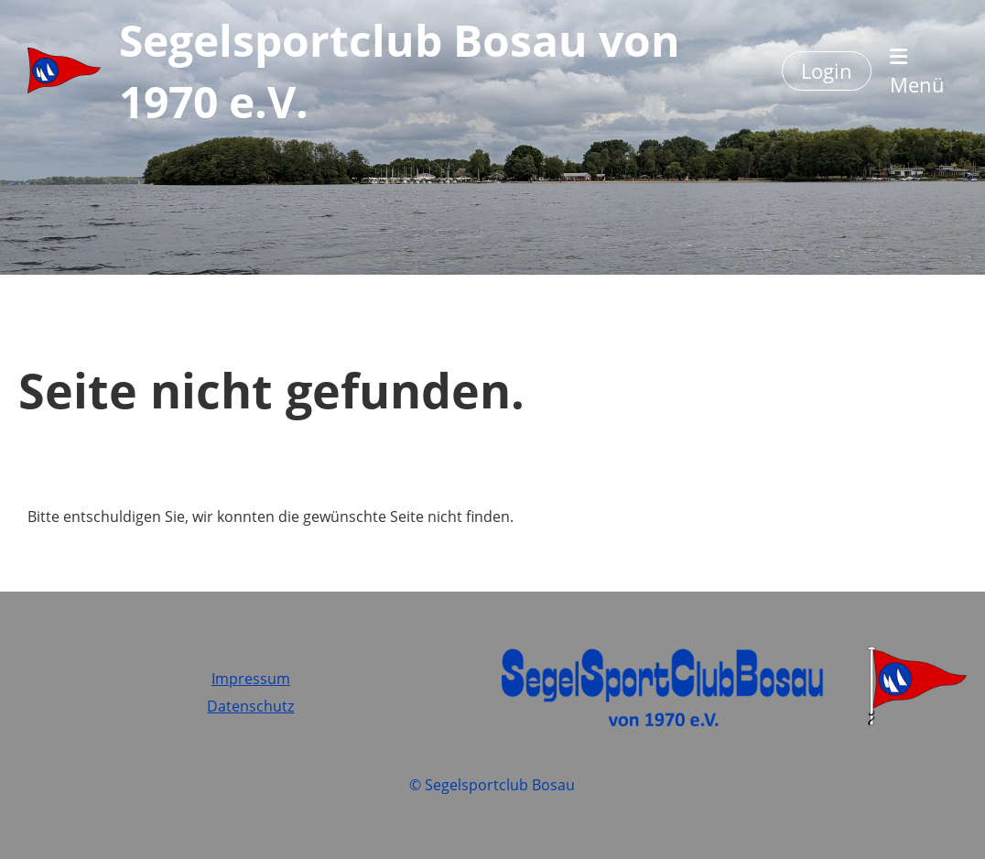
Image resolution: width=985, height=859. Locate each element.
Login (826, 70)
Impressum (250, 679)
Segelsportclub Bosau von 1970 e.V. (399, 70)
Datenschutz (250, 706)
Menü (917, 72)
